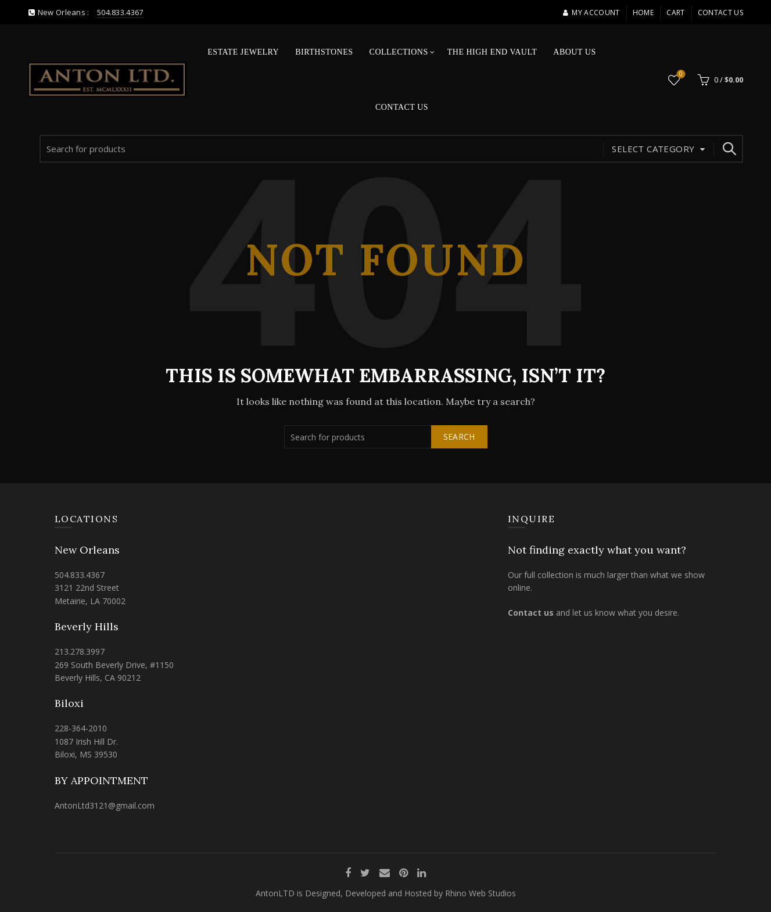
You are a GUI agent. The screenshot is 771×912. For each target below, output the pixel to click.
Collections (399, 52)
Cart (675, 12)
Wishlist (679, 74)
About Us (574, 52)
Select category (653, 149)
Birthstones (324, 52)
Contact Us (720, 12)
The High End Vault (492, 52)
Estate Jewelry (243, 52)
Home (643, 12)
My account (590, 12)
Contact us (531, 612)
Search (728, 148)
